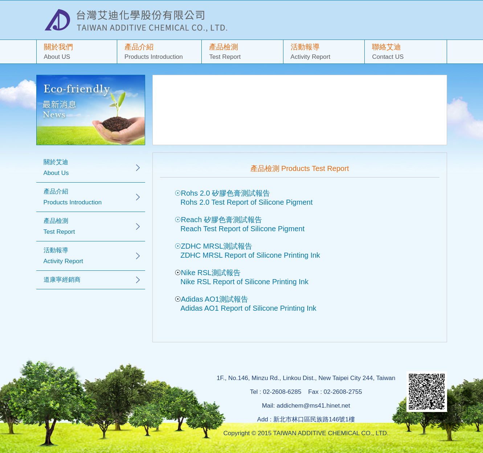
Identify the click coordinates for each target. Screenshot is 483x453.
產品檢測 (242, 52)
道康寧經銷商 (62, 279)
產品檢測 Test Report (59, 226)
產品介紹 (159, 52)
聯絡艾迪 (405, 52)
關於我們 (77, 52)
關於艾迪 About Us (56, 167)
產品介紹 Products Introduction (73, 197)
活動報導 (324, 52)
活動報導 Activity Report (63, 256)
